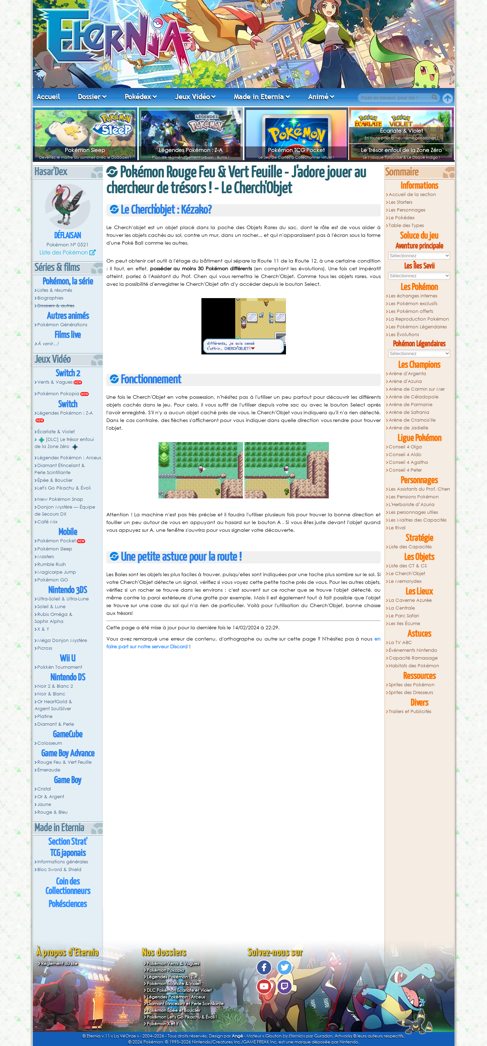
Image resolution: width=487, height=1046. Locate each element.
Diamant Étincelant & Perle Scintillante (60, 468)
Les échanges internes (413, 296)
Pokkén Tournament (59, 667)
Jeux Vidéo (192, 97)
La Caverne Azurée (410, 600)
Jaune (44, 804)
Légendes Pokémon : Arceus (69, 458)
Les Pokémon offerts (411, 311)
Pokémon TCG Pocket (296, 149)
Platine (44, 716)
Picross (44, 648)
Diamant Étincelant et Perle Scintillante (185, 1004)
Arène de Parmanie (410, 405)
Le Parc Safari (404, 616)
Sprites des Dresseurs (411, 692)
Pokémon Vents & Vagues (173, 963)
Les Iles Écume (404, 623)
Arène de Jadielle (408, 428)
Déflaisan (67, 236)
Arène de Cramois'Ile (412, 420)
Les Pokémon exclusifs (413, 304)
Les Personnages (407, 210)
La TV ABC (400, 642)
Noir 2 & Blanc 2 (55, 686)
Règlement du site (59, 963)
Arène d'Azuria (405, 381)
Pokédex (138, 97)
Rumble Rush (51, 564)
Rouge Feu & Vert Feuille (64, 762)
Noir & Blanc (51, 694)
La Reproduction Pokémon (419, 319)
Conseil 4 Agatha (408, 462)
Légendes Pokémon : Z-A (191, 149)
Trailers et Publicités (410, 711)
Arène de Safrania (409, 412)
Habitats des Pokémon (414, 666)
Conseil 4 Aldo (405, 455)
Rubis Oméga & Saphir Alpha (54, 617)
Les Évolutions (404, 335)
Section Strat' (67, 842)
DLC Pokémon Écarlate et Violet (179, 990)
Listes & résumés (54, 290)
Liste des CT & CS (408, 566)
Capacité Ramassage (413, 658)
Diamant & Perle (55, 724)
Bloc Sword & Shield (59, 869)
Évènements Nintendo (413, 650)
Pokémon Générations (62, 325)
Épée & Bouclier (55, 480)
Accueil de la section (412, 194)
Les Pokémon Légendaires (418, 327)
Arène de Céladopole (413, 397)
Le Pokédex (401, 218)
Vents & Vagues (55, 382)
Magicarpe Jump (56, 572)
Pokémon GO (52, 580)
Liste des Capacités (410, 547)
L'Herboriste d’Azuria (412, 505)
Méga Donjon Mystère (62, 640)
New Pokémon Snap (60, 499)
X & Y (43, 629)
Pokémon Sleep (85, 149)
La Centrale (402, 608)
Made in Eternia (259, 97)
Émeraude (48, 770)
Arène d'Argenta (407, 374)
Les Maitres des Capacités (418, 520)
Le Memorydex (405, 581)
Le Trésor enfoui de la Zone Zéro (401, 149)
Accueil (48, 97)
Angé (237, 1036)
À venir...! (47, 344)
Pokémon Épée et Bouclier (173, 1010)
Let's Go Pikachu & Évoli (64, 488)
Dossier (89, 97)
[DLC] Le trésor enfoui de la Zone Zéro (64, 443)
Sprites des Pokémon (412, 685)
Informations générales (62, 862)
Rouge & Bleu (52, 812)
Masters (45, 557)
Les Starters (400, 202)
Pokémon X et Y (163, 1024)
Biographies (50, 298)
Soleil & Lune (51, 607)
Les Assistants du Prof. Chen (419, 489)
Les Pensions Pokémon (414, 497)
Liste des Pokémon (63, 252)
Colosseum (49, 743)
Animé (318, 97)
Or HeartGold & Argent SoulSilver (54, 705)
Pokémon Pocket (56, 541)
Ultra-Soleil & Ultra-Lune (63, 599)
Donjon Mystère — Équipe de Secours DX (65, 510)
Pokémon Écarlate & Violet (174, 984)
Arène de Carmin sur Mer (417, 389)
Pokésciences (68, 904)
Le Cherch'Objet (407, 573)
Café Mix (47, 522)
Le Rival (397, 528)
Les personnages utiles (413, 512)
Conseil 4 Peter (405, 470)
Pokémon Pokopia (58, 394)
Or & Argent (50, 797)
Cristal (44, 789)
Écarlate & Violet (401, 130)
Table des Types (406, 225)
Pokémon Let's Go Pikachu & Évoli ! (182, 1017)
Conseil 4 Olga (405, 447)
